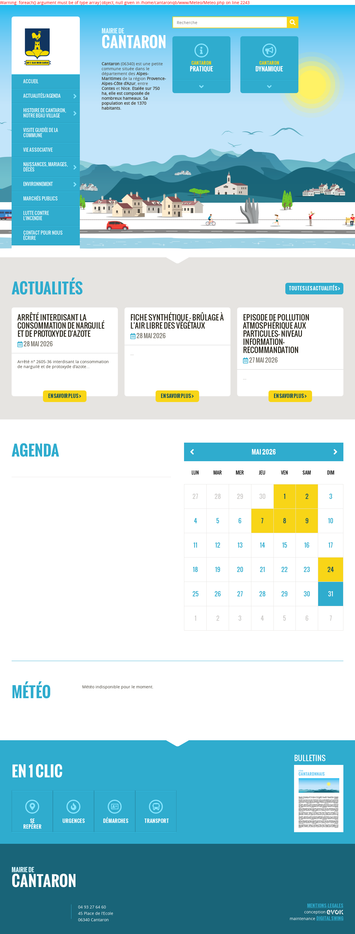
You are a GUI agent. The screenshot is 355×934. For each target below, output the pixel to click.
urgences (73, 812)
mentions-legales (325, 905)
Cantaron (134, 40)
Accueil (30, 81)
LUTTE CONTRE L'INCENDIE (36, 216)
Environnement (50, 184)
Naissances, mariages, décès (50, 167)
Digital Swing (329, 918)
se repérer (32, 815)
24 (330, 569)
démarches (115, 812)
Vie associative (38, 149)
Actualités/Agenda (50, 96)
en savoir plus (64, 395)
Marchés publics (40, 198)
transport (156, 812)
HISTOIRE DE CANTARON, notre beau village (50, 113)
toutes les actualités (314, 288)
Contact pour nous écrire (43, 235)
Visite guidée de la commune (40, 133)
